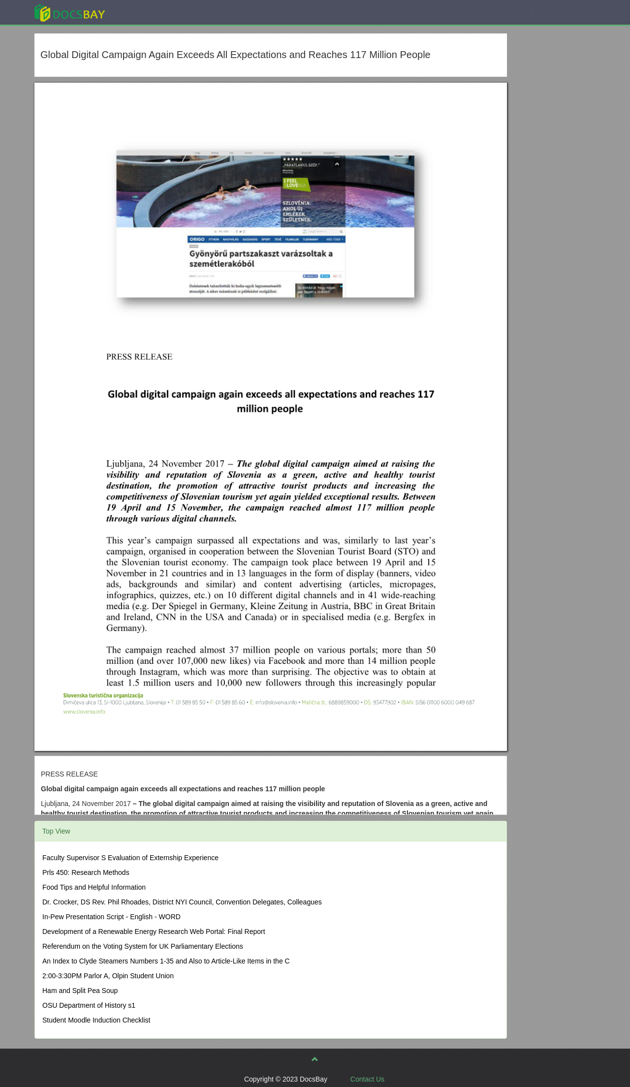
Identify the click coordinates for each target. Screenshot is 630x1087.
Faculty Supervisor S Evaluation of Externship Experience (130, 858)
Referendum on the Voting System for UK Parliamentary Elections (142, 946)
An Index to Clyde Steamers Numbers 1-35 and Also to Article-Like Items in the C (166, 961)
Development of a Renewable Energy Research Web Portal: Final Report (153, 931)
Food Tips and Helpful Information (94, 887)
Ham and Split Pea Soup (80, 990)
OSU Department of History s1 (88, 1005)
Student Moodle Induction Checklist (96, 1020)
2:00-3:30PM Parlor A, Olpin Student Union (108, 976)
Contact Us (367, 1079)
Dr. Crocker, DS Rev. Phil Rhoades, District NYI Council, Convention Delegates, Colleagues (182, 902)
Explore (143, 12)
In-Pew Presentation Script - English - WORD (111, 917)
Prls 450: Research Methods (85, 872)
